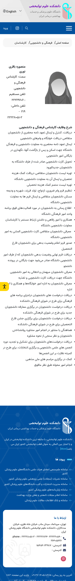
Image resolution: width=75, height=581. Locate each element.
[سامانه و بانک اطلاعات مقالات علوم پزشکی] (37, 500)
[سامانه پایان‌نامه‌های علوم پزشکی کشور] (37, 490)
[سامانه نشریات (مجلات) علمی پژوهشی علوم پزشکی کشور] (37, 479)
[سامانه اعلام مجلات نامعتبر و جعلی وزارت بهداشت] (37, 495)
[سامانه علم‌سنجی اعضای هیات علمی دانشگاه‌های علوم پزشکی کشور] (37, 471)
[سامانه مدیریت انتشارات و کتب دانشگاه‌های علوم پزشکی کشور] (37, 484)
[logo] (37, 426)
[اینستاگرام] (17, 27)
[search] (26, 27)
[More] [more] (63, 449)
